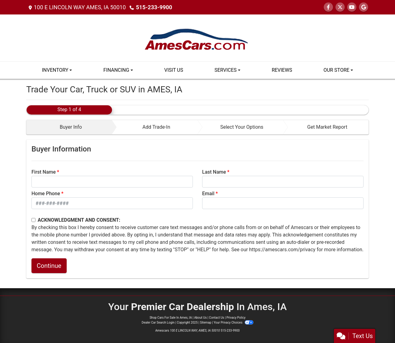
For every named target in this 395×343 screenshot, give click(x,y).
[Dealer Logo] (197, 37)
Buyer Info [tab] (71, 127)
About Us (200, 317)
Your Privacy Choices (233, 322)
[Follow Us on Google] (363, 7)
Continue (49, 265)
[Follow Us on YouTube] (351, 7)
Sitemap (205, 322)
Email (208, 193)
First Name (43, 172)
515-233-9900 (154, 7)
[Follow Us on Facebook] (328, 7)
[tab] (69, 127)
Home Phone (45, 193)
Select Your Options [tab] (242, 127)
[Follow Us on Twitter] (340, 7)
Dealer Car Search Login (158, 322)
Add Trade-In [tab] (156, 127)
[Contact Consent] (33, 220)
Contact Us (216, 317)
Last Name (214, 172)
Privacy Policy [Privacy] (236, 317)
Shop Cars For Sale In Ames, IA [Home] (171, 317)
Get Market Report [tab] (327, 127)
